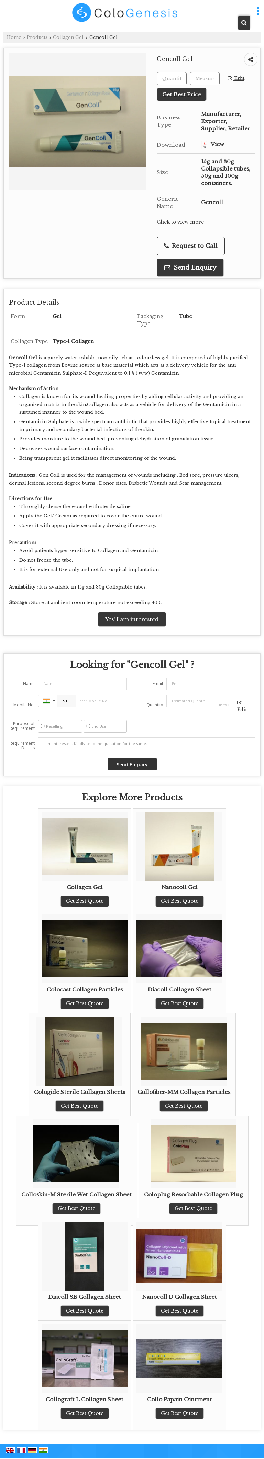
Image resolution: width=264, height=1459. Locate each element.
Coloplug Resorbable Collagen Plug (193, 1194)
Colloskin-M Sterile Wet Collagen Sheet (76, 1194)
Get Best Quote (84, 901)
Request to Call (191, 246)
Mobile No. (24, 705)
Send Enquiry (190, 267)
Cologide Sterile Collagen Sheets (79, 1092)
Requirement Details (22, 745)
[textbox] (205, 78)
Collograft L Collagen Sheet (84, 1399)
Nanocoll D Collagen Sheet (179, 1297)
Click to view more (180, 222)
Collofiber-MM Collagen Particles (184, 1092)
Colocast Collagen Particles (85, 989)
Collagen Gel (68, 37)
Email (158, 684)
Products (37, 37)
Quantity (154, 705)
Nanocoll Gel (180, 887)
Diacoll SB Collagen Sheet (84, 1297)
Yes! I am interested (132, 619)
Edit (236, 78)
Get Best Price (181, 94)
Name (29, 684)
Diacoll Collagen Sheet (179, 989)
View (212, 144)
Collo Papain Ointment (179, 1399)
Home (14, 37)
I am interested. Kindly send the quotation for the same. (146, 745)
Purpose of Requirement (22, 726)
